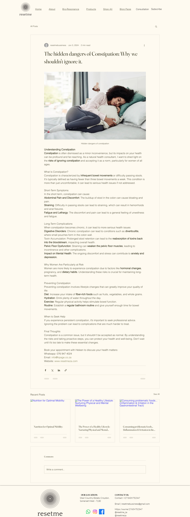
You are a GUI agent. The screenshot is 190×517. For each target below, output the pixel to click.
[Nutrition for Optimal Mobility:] (50, 410)
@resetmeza (120, 515)
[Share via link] (65, 370)
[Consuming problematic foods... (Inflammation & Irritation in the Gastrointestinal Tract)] (139, 410)
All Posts (34, 26)
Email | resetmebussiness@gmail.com (132, 503)
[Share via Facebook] (45, 370)
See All (157, 394)
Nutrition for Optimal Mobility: (48, 426)
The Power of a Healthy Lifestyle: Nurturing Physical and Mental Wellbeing (94, 428)
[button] (125, 9)
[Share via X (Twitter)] (52, 370)
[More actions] (144, 45)
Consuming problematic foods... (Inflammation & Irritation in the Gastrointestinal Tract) (138, 428)
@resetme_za (121, 512)
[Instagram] (95, 511)
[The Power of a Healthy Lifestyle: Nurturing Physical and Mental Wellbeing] (95, 410)
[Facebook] (101, 511)
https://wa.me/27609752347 (128, 509)
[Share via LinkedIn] (59, 370)
